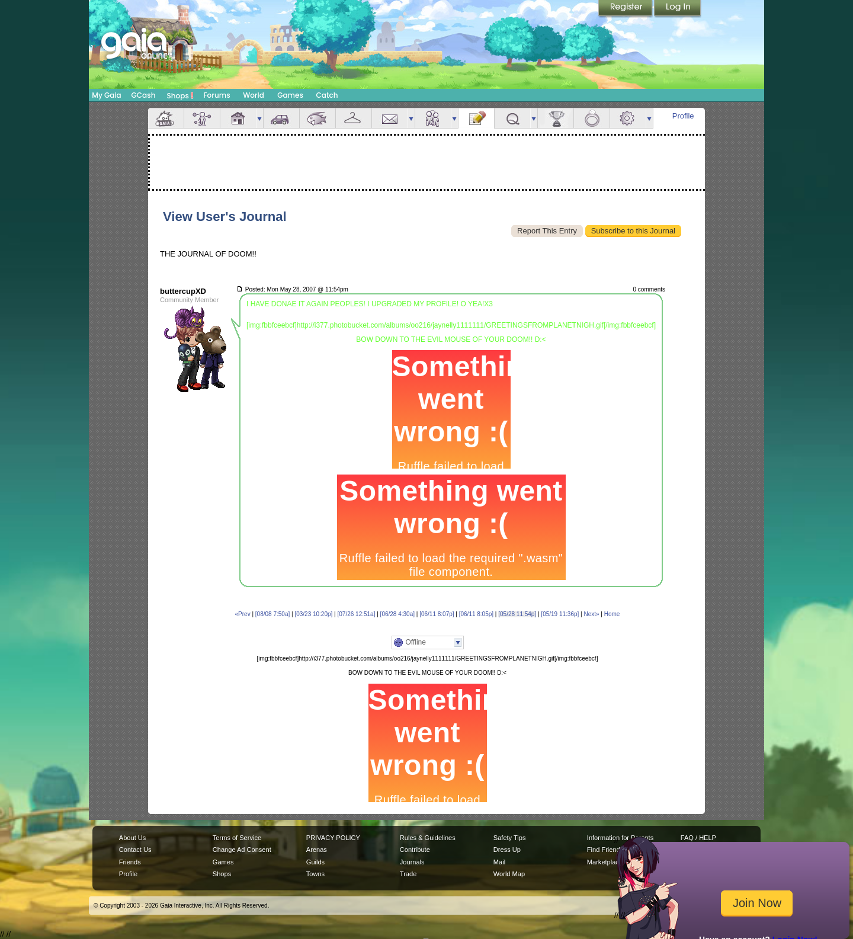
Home (612, 614)
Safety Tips (509, 837)
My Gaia (106, 95)
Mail (390, 118)
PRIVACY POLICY (333, 837)
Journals (412, 862)
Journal (476, 118)
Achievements (555, 118)
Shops (180, 95)
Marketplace (605, 862)
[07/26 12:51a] (357, 614)
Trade (408, 873)
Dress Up (507, 849)
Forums (216, 95)
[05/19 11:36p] (560, 614)
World (253, 95)
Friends (433, 118)
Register (626, 9)
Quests (512, 118)
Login (677, 9)
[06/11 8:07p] (436, 614)
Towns (315, 873)
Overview (166, 118)
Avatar (202, 118)
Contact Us (135, 849)
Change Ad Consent (242, 849)
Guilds (315, 862)
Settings (628, 118)
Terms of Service (237, 837)
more (259, 118)
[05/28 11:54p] (517, 614)
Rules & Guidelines (428, 837)
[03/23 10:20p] (313, 614)
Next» (591, 614)
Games (290, 95)
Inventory (353, 118)
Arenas (316, 849)
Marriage (592, 118)
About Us (132, 837)
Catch (327, 95)
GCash (144, 95)
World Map (509, 873)
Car (281, 118)
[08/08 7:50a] (272, 614)
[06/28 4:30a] (397, 614)
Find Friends (605, 849)
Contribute (415, 849)
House (238, 118)
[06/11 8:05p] (476, 614)
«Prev (243, 614)
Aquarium (317, 118)
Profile (683, 115)
